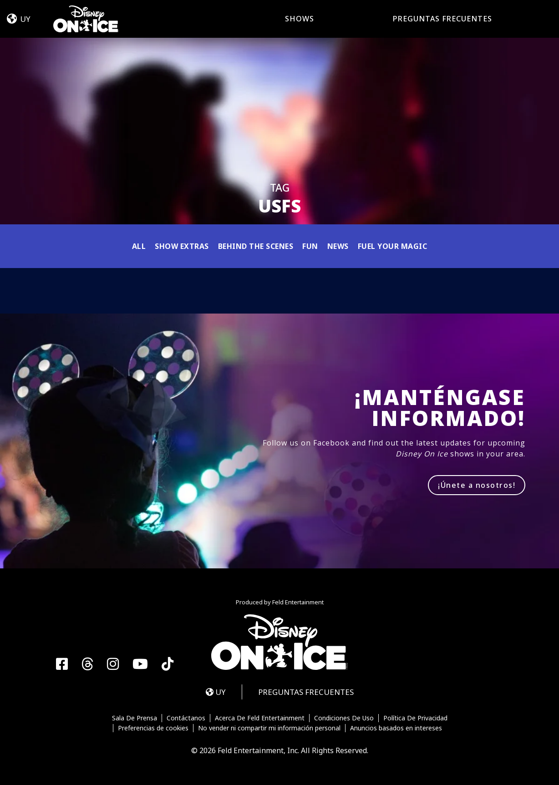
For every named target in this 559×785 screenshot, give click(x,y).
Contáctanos (186, 718)
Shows (299, 19)
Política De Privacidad (415, 718)
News (338, 246)
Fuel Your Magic (392, 246)
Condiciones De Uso (344, 718)
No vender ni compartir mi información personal (269, 728)
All (139, 246)
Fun (310, 246)
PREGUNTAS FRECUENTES (442, 19)
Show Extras (182, 246)
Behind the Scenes (256, 246)
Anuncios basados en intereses (396, 728)
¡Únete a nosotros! (476, 485)
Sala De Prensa (134, 718)
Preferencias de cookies (153, 728)
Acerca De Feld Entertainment (260, 718)
